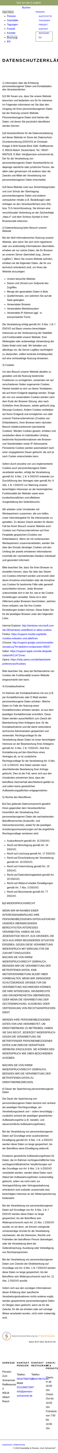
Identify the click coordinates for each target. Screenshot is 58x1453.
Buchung (12, 37)
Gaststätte (12, 20)
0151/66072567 (25, 1387)
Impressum (7, 1444)
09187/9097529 (25, 1379)
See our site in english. (29, 2)
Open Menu (8, 12)
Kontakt (11, 33)
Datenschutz (19, 1444)
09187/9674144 (40, 1379)
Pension (11, 16)
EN (8, 41)
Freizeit (11, 28)
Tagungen (12, 24)
